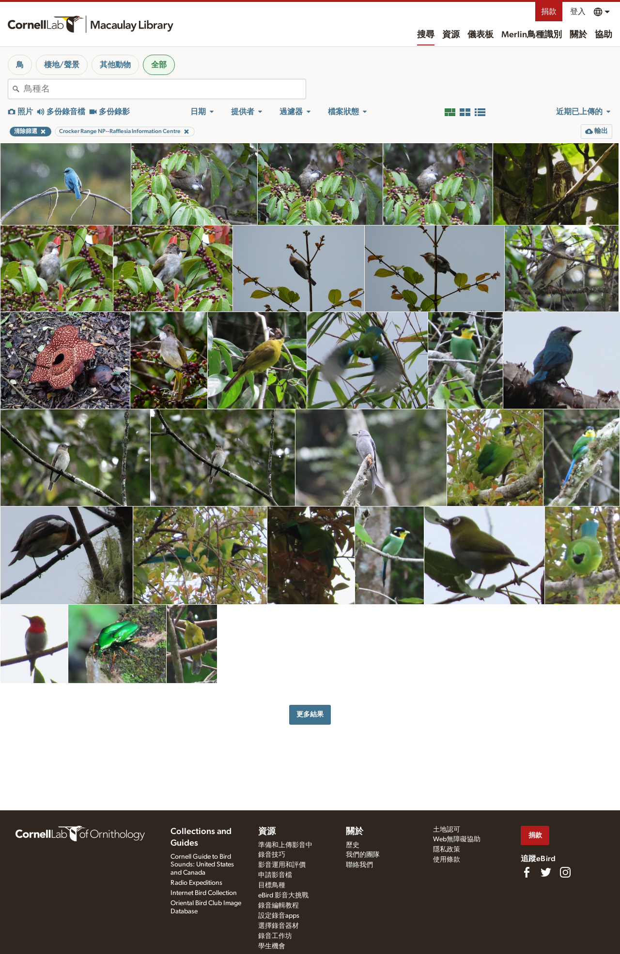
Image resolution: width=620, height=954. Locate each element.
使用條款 (446, 859)
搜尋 (425, 34)
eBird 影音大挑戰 (283, 895)
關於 (578, 34)
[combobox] (165, 89)
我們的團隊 (363, 854)
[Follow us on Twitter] (546, 872)
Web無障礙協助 (456, 839)
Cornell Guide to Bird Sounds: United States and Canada (202, 865)
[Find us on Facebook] (526, 872)
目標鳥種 (271, 885)
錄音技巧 (271, 854)
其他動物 (115, 65)
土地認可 (446, 829)
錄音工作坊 (275, 936)
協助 (603, 34)
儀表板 (480, 34)
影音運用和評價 (282, 865)
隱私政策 (446, 849)
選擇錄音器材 (278, 926)
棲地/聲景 (61, 65)
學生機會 (271, 946)
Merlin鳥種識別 (531, 34)
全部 (159, 65)
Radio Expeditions (196, 882)
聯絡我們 (359, 865)
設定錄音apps (278, 915)
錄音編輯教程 (278, 905)
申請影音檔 (275, 875)
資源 (451, 34)
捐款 (549, 11)
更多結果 (310, 714)
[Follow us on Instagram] (565, 872)
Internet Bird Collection (203, 893)
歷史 (352, 845)
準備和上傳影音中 (285, 845)
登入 (578, 11)
